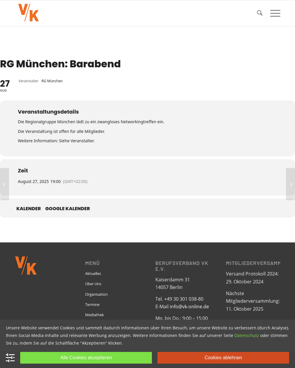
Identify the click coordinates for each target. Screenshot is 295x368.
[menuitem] (259, 13)
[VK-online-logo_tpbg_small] (28, 13)
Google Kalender (67, 209)
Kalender (28, 209)
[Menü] (273, 13)
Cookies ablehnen (223, 357)
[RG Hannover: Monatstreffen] (4, 184)
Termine (92, 304)
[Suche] (259, 13)
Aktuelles (93, 273)
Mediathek (94, 314)
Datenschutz (246, 335)
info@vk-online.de (189, 306)
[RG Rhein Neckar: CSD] (290, 184)
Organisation (96, 294)
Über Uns (93, 283)
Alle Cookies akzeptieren (86, 357)
